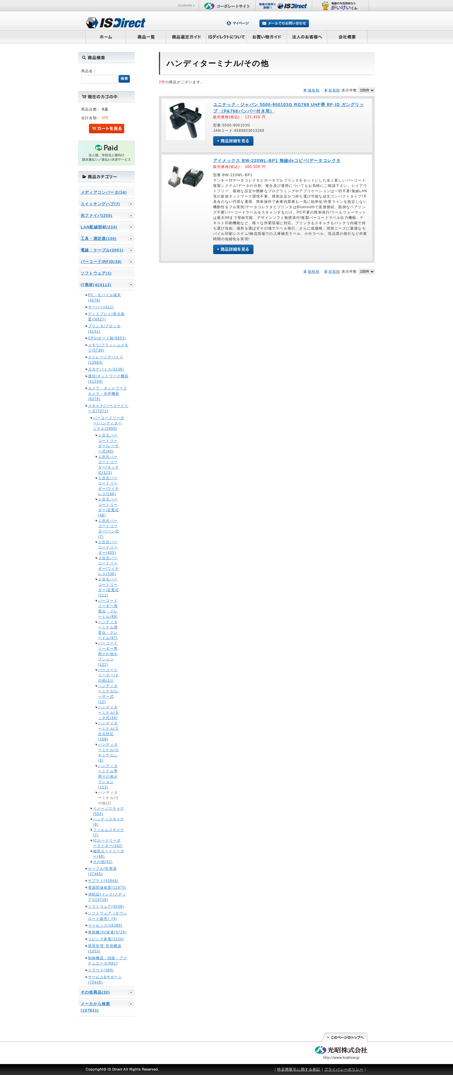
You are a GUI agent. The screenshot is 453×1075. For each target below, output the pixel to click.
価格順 (314, 90)
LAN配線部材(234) (99, 227)
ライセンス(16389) (105, 925)
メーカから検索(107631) (95, 1007)
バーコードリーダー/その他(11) (108, 675)
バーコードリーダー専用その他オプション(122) (108, 654)
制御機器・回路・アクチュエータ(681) (107, 960)
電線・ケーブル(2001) (102, 250)
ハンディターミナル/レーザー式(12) (108, 694)
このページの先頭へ (344, 1037)
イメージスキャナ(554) (109, 811)
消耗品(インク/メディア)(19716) (107, 897)
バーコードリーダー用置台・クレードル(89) (108, 609)
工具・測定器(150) (99, 238)
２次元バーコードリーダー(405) (108, 547)
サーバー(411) (101, 307)
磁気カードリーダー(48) (109, 854)
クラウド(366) (101, 970)
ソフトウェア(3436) (106, 906)
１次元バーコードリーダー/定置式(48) (108, 507)
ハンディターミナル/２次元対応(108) (108, 731)
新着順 (334, 90)
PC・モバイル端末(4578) (104, 297)
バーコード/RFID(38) (101, 261)
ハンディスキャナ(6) (109, 822)
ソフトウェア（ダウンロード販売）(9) (107, 916)
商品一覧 (146, 37)
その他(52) (103, 862)
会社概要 (347, 37)
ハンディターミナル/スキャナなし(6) (108, 752)
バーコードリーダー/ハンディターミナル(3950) (109, 423)
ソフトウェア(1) (96, 273)
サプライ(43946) (103, 881)
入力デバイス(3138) (106, 369)
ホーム (106, 37)
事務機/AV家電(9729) (107, 932)
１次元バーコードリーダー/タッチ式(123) (108, 465)
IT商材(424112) (96, 285)
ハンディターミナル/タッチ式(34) (108, 712)
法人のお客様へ (307, 37)
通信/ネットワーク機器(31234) (108, 379)
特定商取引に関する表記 (298, 1069)
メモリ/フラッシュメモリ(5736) (108, 347)
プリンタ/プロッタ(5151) (104, 328)
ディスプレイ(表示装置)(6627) (106, 316)
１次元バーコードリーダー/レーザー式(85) (108, 443)
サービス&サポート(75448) (105, 979)
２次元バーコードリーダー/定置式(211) (108, 587)
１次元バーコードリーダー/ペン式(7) (108, 529)
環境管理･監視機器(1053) (105, 948)
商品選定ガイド (186, 37)
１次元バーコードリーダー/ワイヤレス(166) (108, 486)
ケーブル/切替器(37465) (102, 871)
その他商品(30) (95, 992)
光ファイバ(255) (96, 215)
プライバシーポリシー (343, 1069)
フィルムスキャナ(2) (109, 832)
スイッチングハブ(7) (100, 204)
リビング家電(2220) (106, 939)
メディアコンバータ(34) (104, 192)
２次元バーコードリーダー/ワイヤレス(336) (108, 566)
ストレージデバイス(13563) (105, 360)
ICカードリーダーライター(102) (108, 843)
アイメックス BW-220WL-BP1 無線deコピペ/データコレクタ (277, 160)
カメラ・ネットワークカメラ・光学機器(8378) (107, 393)
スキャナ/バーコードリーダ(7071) (108, 408)
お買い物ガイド (267, 37)
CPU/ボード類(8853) (107, 338)
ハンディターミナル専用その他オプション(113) (108, 776)
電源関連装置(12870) (107, 887)
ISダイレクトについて (227, 37)
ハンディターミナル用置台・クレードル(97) (108, 630)
